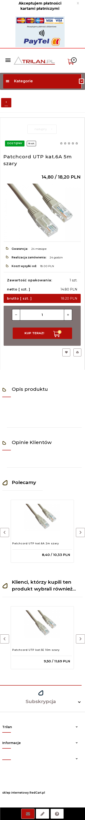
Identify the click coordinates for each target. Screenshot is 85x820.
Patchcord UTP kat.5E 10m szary (36, 649)
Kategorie (19, 81)
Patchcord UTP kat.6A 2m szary (35, 543)
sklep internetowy (15, 792)
